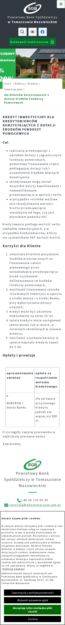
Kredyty (33, 83)
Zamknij (32, 619)
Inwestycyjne (13, 89)
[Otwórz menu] (61, 4)
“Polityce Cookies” (13, 568)
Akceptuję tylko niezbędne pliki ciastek (32, 609)
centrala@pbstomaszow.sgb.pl (35, 505)
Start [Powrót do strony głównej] (7, 83)
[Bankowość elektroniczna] (32, 42)
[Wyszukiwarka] (22, 32)
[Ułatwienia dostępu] (32, 32)
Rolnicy (20, 83)
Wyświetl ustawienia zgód (32, 600)
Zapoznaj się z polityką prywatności (32, 592)
